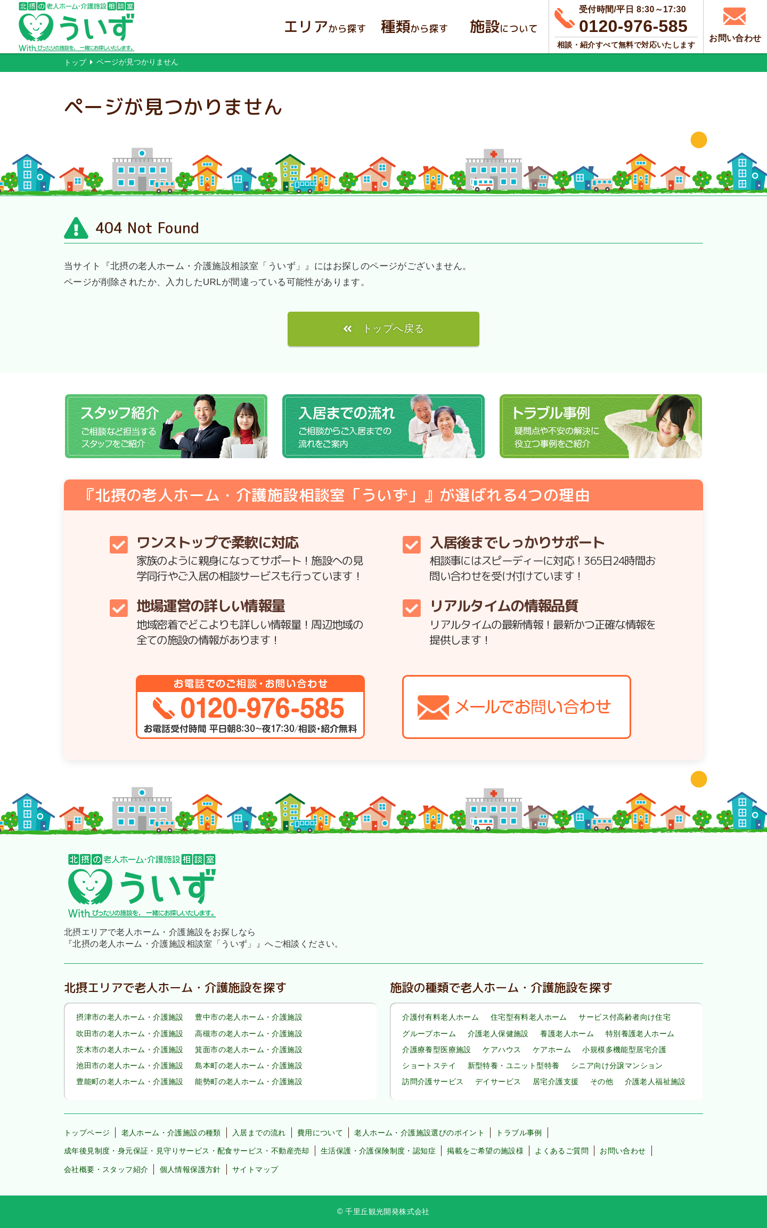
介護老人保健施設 (498, 1033)
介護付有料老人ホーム (440, 1017)
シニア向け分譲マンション (617, 1065)
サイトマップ (255, 1169)
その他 (601, 1081)
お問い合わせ (623, 1150)
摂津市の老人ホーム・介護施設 (130, 1017)
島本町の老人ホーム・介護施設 (249, 1065)
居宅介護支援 (555, 1081)
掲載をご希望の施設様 (485, 1150)
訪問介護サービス (432, 1081)
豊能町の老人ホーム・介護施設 (130, 1081)
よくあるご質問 (562, 1150)
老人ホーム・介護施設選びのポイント (419, 1132)
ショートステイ (429, 1065)
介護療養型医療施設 (436, 1049)
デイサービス (498, 1081)
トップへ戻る (393, 328)
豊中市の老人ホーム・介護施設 (249, 1017)
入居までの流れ (259, 1132)
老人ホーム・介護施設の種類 (171, 1132)
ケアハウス (502, 1049)
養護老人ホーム (567, 1033)
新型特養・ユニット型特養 (514, 1065)
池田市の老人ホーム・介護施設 (130, 1065)
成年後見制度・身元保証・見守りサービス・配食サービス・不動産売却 (186, 1150)
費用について (320, 1132)
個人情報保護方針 (190, 1169)
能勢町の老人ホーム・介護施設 (249, 1081)
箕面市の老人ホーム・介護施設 (249, 1049)
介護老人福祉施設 (655, 1081)
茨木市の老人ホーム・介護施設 (130, 1049)
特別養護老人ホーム (640, 1033)
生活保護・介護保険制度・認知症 (378, 1150)
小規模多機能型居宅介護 (624, 1049)
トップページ (87, 1132)
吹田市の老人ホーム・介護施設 (130, 1033)
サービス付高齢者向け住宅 (624, 1017)
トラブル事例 (519, 1132)
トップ (75, 62)
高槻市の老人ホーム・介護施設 (249, 1033)
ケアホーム (552, 1049)
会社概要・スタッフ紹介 (106, 1169)
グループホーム (429, 1033)
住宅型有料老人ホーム (529, 1017)
